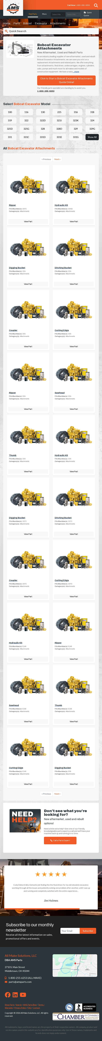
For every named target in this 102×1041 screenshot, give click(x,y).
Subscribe (88, 930)
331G (76, 137)
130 (43, 112)
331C (26, 137)
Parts (16, 23)
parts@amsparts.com (20, 981)
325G (26, 128)
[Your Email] (70, 931)
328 (43, 128)
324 (92, 120)
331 (10, 137)
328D (59, 128)
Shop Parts (9, 1005)
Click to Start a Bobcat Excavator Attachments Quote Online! (66, 80)
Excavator (41, 23)
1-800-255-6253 (83, 5)
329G (92, 128)
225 (59, 112)
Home (6, 23)
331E (59, 137)
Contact (36, 1008)
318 (92, 112)
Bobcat (27, 23)
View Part (28, 221)
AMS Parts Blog (30, 1005)
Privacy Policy (20, 1008)
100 (10, 112)
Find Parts (33, 14)
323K (75, 120)
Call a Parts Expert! (60, 840)
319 (10, 120)
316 (76, 112)
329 (76, 128)
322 (26, 120)
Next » (57, 159)
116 (26, 112)
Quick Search (15, 31)
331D (43, 137)
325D (10, 128)
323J (59, 120)
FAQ (29, 1008)
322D (43, 120)
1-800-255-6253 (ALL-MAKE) (24, 977)
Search (19, 1005)
